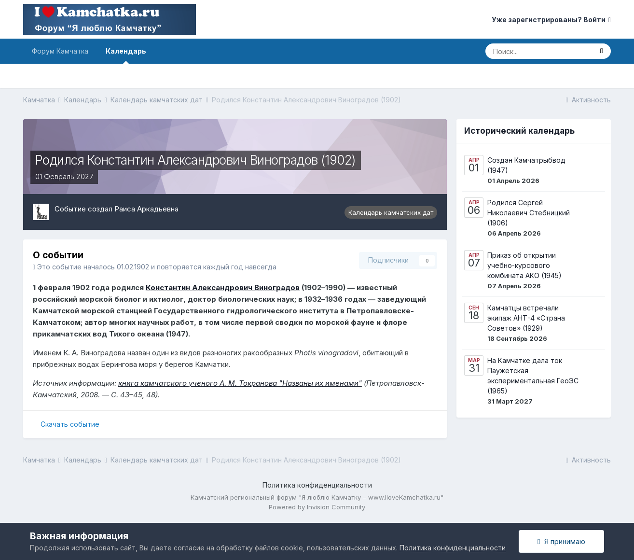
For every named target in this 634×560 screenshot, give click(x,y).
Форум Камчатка (60, 51)
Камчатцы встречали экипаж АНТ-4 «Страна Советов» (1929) (526, 318)
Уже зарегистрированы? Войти (551, 19)
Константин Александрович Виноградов (223, 287)
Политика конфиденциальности (317, 485)
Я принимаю (561, 541)
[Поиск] (538, 51)
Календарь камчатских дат (390, 212)
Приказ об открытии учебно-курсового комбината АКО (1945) (524, 265)
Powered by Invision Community (317, 507)
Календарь (126, 55)
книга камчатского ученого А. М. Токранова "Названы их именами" (240, 383)
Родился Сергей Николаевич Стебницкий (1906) (528, 212)
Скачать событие (70, 424)
